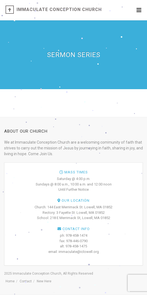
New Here (44, 281)
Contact (26, 281)
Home (10, 281)
